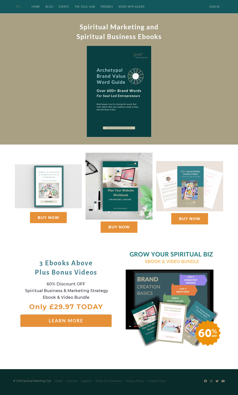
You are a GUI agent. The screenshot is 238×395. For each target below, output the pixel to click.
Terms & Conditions (109, 381)
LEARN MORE (66, 320)
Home (58, 381)
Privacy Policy (135, 381)
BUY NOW (48, 217)
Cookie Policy (157, 381)
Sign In (214, 6)
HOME (35, 6)
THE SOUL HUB (84, 6)
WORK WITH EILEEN (131, 6)
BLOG (48, 6)
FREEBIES (106, 6)
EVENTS (63, 6)
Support (86, 381)
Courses (71, 381)
